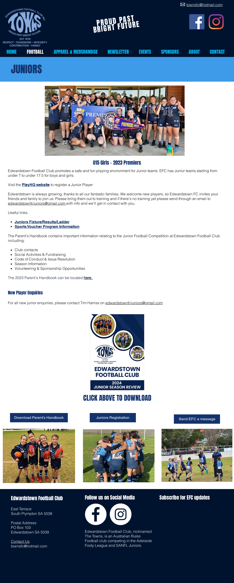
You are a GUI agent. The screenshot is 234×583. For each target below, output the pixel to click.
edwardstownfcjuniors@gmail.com (37, 203)
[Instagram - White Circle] (120, 514)
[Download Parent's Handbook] (39, 417)
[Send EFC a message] (197, 419)
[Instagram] (216, 21)
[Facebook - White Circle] (96, 514)
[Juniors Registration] (113, 417)
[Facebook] (196, 21)
